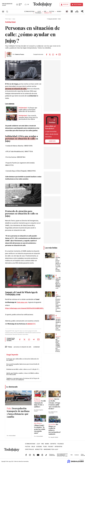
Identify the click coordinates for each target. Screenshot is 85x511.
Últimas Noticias (29, 11)
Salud (33, 446)
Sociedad (39, 446)
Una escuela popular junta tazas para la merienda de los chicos (22, 364)
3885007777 (31, 324)
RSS (71, 455)
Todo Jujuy (8, 19)
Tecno (45, 446)
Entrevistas (58, 446)
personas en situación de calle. (16, 89)
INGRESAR (65, 4)
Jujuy (39, 11)
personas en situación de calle (22, 347)
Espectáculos (29, 449)
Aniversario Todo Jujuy (51, 449)
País (45, 11)
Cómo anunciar (83, 455)
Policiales (38, 13)
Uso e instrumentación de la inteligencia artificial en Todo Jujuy (62, 455)
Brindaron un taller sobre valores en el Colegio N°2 (22, 369)
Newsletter (48, 13)
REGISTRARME (78, 4)
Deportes (53, 444)
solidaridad (36, 347)
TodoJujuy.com (22, 302)
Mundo (59, 11)
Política (51, 11)
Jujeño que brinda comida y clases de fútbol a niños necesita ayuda (22, 373)
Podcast (50, 446)
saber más (52, 141)
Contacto (77, 455)
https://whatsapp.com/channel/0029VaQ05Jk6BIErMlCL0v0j (25, 308)
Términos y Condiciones (52, 455)
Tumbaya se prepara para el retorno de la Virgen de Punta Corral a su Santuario (22, 379)
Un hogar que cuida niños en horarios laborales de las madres (22, 359)
